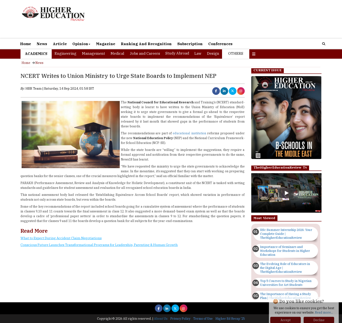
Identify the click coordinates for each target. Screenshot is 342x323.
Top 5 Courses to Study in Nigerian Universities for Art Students (285, 283)
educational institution (189, 133)
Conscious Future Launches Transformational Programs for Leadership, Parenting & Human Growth (99, 245)
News (42, 43)
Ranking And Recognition (146, 43)
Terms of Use (203, 319)
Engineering (65, 53)
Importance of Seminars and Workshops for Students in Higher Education (285, 251)
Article (60, 43)
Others (235, 53)
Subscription (190, 43)
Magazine (105, 43)
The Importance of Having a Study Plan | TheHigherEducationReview (285, 296)
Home (25, 43)
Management (93, 53)
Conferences (220, 43)
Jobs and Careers (145, 53)
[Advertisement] (221, 19)
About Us (161, 319)
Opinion (81, 43)
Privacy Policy (180, 319)
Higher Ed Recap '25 (230, 319)
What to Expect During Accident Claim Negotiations (61, 238)
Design (213, 53)
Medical (117, 53)
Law (197, 53)
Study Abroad (177, 53)
